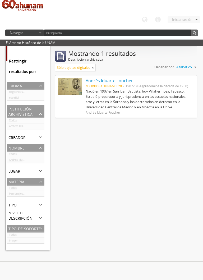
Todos (13, 121)
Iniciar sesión (182, 19)
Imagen (13, 241)
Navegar (16, 32)
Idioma (144, 19)
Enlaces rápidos (157, 19)
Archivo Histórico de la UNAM (26, 127)
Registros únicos (19, 93)
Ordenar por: (164, 67)
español (14, 98)
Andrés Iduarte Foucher (24, 161)
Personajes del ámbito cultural (26, 194)
